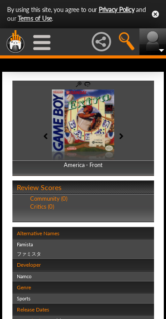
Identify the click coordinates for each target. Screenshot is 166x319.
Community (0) (48, 198)
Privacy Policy (117, 9)
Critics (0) (42, 206)
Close (155, 14)
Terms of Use (35, 18)
